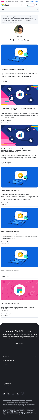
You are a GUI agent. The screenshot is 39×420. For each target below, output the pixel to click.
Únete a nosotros (19, 360)
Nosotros (19, 356)
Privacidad (22, 400)
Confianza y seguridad (19, 368)
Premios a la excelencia (19, 376)
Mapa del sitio (29, 400)
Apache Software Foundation (28, 413)
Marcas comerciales (7, 400)
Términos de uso (16, 400)
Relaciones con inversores (19, 372)
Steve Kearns (6, 275)
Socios (19, 364)
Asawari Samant (7, 80)
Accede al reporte (34, 1)
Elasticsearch (19, 336)
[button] (35, 19)
